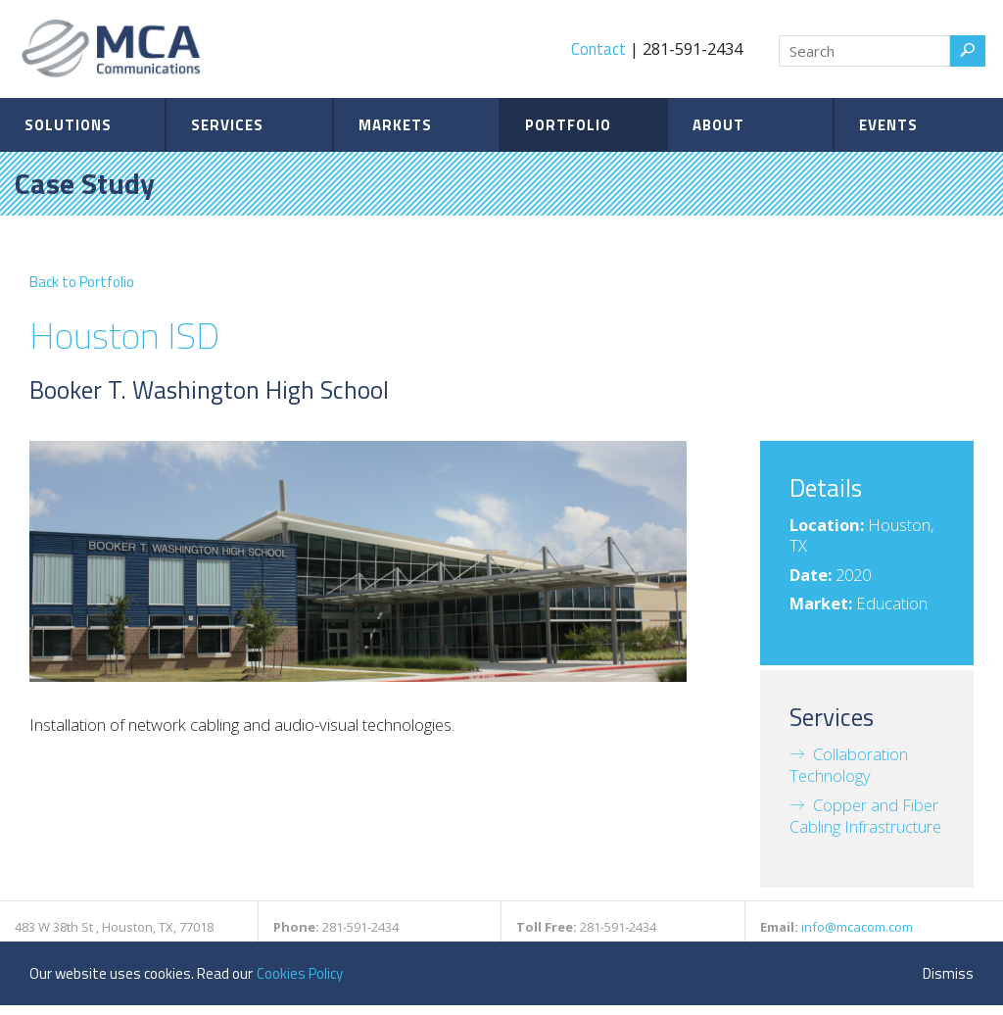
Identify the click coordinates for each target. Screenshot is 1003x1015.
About (718, 125)
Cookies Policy (300, 973)
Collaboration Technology (848, 765)
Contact (598, 48)
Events (888, 125)
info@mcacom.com (857, 927)
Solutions (68, 125)
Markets (395, 125)
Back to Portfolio (81, 281)
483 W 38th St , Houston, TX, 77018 (114, 927)
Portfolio (568, 125)
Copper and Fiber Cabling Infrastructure (865, 816)
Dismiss (948, 973)
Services (227, 125)
